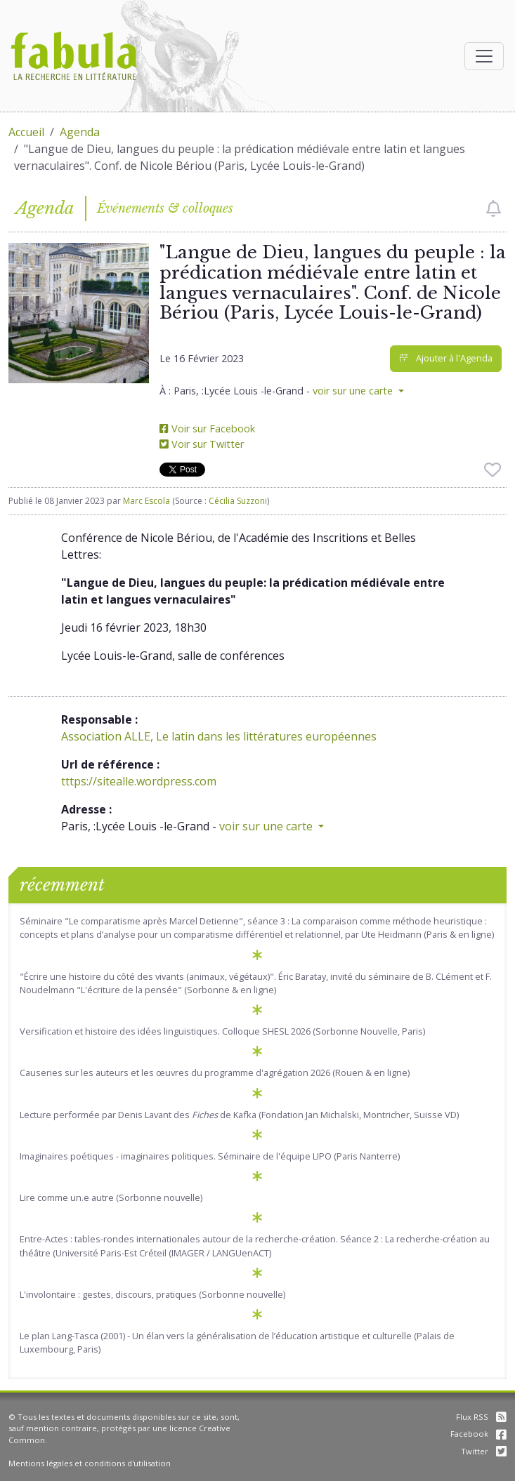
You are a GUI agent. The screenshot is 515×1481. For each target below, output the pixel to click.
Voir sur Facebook (207, 428)
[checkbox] (493, 208)
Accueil (26, 132)
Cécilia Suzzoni (238, 501)
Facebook (478, 1433)
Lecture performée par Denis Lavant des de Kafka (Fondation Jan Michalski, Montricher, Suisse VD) (239, 1114)
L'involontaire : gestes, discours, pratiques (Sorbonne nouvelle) (152, 1294)
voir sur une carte (354, 390)
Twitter (484, 1451)
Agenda (80, 132)
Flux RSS (481, 1417)
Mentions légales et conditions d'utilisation (89, 1463)
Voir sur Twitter (201, 444)
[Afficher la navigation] (484, 56)
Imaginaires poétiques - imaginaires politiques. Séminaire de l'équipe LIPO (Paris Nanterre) (210, 1156)
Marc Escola (146, 501)
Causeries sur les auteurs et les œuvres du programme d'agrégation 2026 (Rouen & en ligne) (215, 1072)
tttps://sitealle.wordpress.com (138, 781)
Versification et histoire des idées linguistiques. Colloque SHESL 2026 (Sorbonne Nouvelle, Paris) (222, 1031)
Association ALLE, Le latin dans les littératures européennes (219, 736)
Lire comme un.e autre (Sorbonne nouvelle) (111, 1197)
